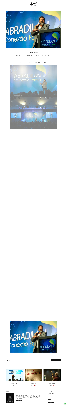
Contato (51, 402)
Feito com (33, 405)
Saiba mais (19, 400)
